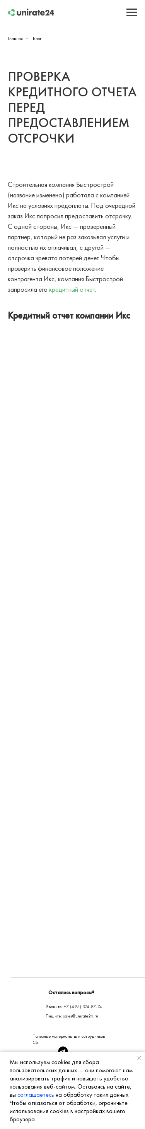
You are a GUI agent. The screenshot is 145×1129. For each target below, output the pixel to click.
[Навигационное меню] (131, 12)
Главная (15, 38)
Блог (37, 38)
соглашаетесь (35, 1095)
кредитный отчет (72, 289)
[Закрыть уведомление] (139, 1058)
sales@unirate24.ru (80, 1016)
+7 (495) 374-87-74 (83, 1007)
